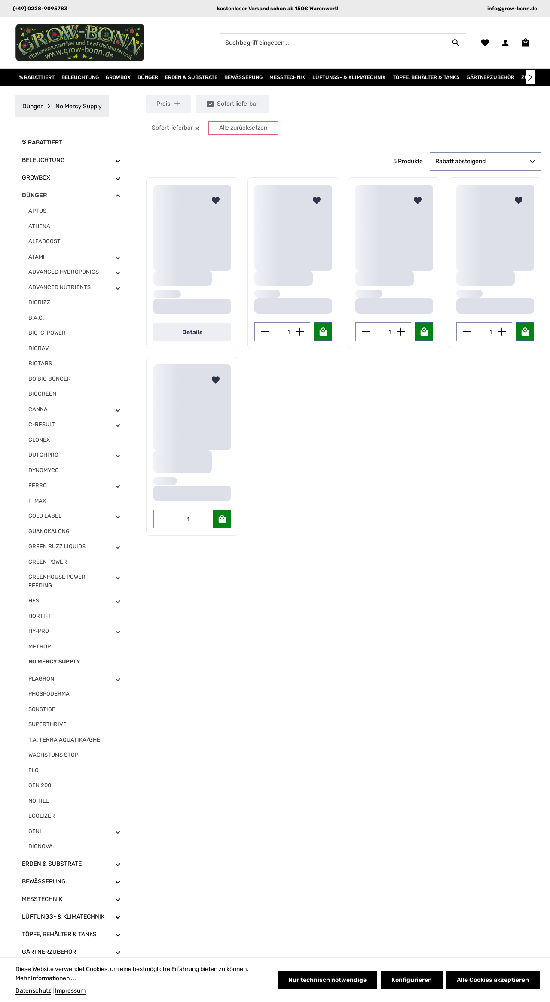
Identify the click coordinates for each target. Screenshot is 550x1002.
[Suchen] (456, 42)
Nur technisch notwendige (327, 980)
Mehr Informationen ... (45, 978)
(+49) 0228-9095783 (40, 9)
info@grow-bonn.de (512, 9)
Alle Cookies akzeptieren (493, 980)
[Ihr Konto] (505, 43)
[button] (118, 160)
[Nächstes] (530, 77)
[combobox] (333, 42)
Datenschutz (33, 990)
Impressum (70, 990)
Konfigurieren (411, 980)
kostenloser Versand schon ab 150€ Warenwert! (277, 9)
